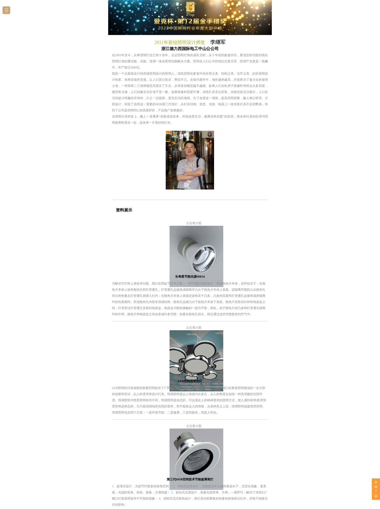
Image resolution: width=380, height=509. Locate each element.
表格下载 (375, 489)
